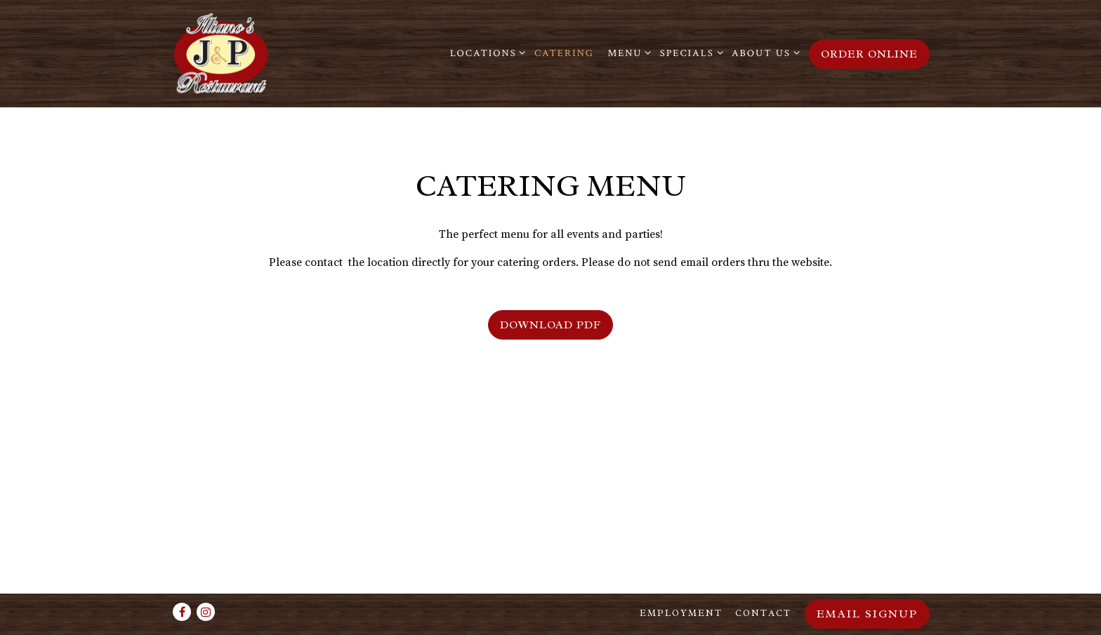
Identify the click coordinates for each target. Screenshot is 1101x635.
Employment (681, 613)
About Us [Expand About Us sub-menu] (763, 52)
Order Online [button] (869, 54)
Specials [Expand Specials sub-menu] (689, 52)
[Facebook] (182, 612)
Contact (763, 613)
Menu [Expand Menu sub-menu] (627, 52)
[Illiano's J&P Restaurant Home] (259, 53)
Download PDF (550, 325)
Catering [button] (564, 53)
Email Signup (867, 614)
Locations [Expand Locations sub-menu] (485, 52)
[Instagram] (206, 612)
